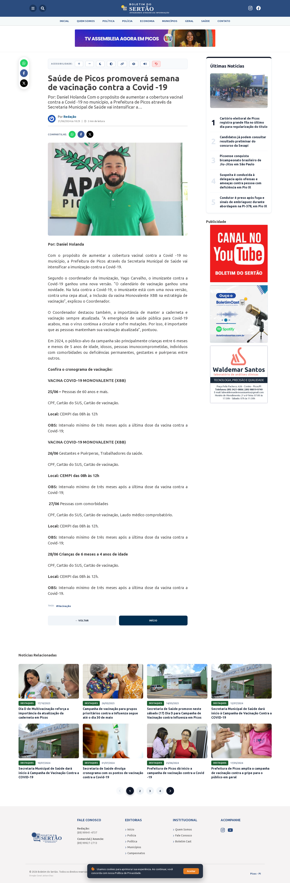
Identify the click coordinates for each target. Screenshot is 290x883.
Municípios (169, 21)
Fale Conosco (182, 835)
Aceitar (191, 871)
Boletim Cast (182, 841)
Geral (189, 21)
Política (108, 21)
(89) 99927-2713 (87, 842)
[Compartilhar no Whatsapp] (24, 63)
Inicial (64, 21)
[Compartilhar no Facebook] (24, 73)
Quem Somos (86, 21)
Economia (147, 21)
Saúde (205, 21)
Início (153, 620)
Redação (69, 116)
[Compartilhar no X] (24, 83)
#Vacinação (63, 606)
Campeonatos (135, 853)
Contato (223, 21)
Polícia (127, 21)
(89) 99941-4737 (87, 832)
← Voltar (82, 620)
